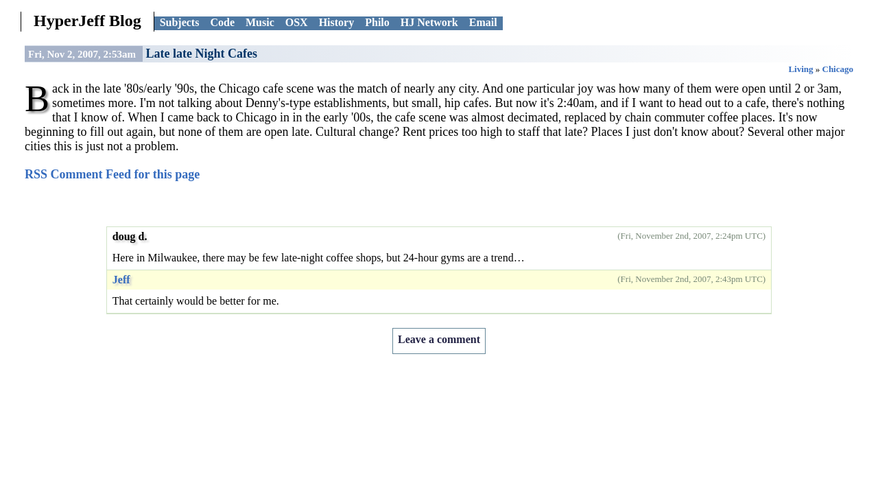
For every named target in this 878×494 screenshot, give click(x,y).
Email (483, 22)
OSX (296, 22)
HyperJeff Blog (87, 21)
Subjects (179, 22)
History (336, 22)
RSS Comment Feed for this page (112, 174)
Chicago (838, 69)
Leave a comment (439, 339)
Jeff (121, 279)
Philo (377, 22)
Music (260, 22)
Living (800, 69)
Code (222, 22)
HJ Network (429, 22)
